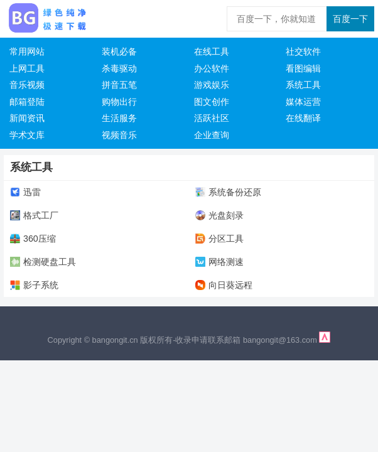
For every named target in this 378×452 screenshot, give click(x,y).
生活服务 (119, 118)
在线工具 (211, 51)
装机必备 (119, 51)
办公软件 (211, 68)
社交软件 (303, 51)
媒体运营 (303, 102)
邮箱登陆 (27, 102)
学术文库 (27, 135)
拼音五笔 (119, 85)
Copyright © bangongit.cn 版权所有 (110, 340)
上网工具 (27, 68)
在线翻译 (303, 118)
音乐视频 (27, 85)
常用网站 (27, 51)
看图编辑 (303, 68)
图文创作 (211, 102)
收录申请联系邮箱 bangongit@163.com (247, 340)
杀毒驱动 (119, 68)
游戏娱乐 (211, 85)
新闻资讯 (27, 118)
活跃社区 (211, 118)
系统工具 (303, 85)
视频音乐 (119, 135)
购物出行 (119, 102)
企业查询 (211, 135)
